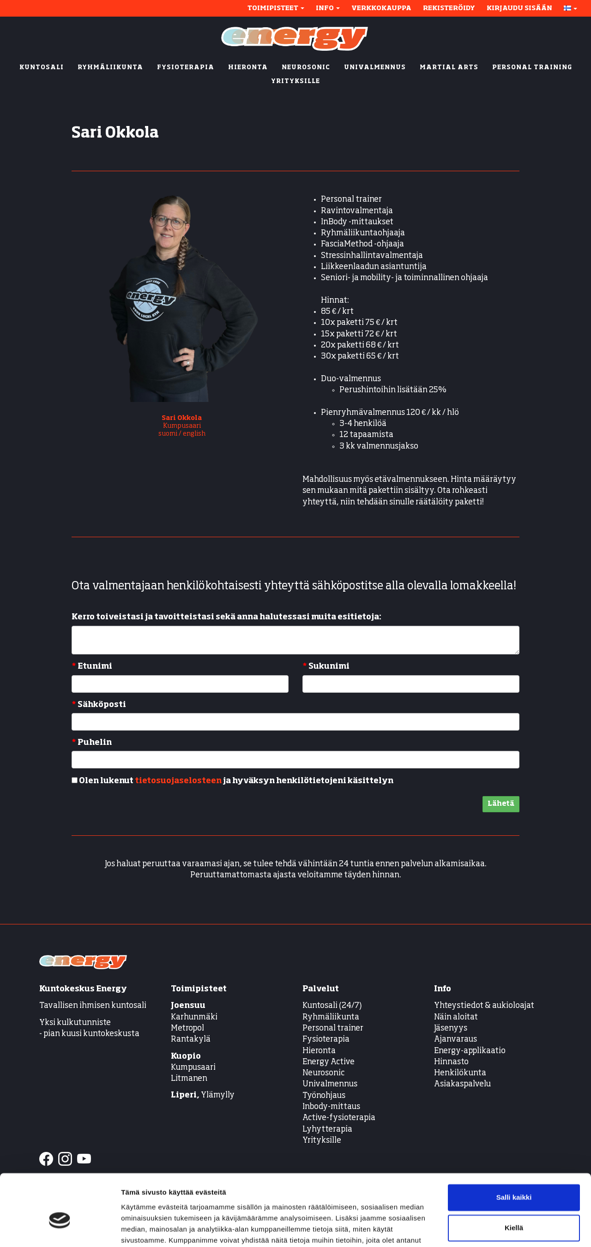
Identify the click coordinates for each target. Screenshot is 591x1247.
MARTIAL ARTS (449, 68)
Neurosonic (323, 1073)
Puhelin (92, 743)
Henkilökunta (460, 1073)
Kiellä (514, 1180)
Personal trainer (332, 1028)
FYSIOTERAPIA (185, 68)
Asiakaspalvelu (462, 1084)
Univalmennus (329, 1084)
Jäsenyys (450, 1028)
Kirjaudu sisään (519, 8)
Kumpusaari (193, 1068)
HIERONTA (248, 68)
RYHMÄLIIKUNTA (110, 68)
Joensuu (188, 1006)
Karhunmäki (194, 1017)
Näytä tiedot (141, 1229)
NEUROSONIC (306, 68)
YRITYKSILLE (295, 81)
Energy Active (328, 1062)
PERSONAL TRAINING (532, 68)
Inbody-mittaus (331, 1107)
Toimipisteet (275, 8)
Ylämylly (203, 1095)
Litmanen (189, 1079)
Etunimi (92, 667)
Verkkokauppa (381, 8)
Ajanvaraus (455, 1039)
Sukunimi (326, 667)
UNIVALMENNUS (375, 68)
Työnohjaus (323, 1096)
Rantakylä (191, 1039)
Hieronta (319, 1051)
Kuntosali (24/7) (332, 1006)
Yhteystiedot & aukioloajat (484, 1006)
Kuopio (186, 1057)
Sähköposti (99, 705)
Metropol (187, 1028)
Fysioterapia (326, 1039)
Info (328, 8)
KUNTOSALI (41, 68)
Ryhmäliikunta (331, 1017)
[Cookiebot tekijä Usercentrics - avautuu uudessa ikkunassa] (59, 1229)
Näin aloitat (456, 1017)
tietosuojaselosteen (178, 781)
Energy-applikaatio (470, 1051)
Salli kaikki (514, 1150)
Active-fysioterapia (338, 1118)
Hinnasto (451, 1062)
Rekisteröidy (449, 8)
